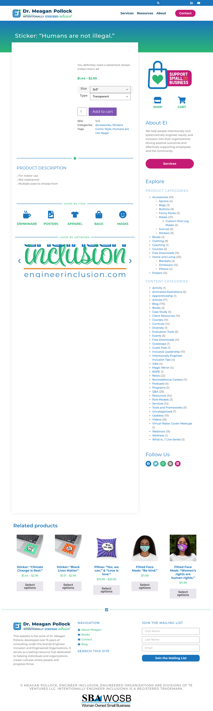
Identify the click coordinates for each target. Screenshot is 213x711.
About (161, 13)
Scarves (164, 229)
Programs (158, 387)
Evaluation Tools (163, 331)
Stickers (117, 125)
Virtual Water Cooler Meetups (172, 423)
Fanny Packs (167, 213)
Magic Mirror (160, 367)
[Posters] (51, 214)
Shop (157, 107)
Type (84, 95)
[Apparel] (75, 214)
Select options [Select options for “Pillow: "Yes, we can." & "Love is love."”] (106, 590)
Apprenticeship (162, 295)
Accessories (103, 125)
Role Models (160, 399)
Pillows (163, 269)
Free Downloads (163, 253)
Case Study (159, 311)
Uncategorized (162, 411)
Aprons (164, 201)
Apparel (74, 224)
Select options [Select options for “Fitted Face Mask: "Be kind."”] (145, 586)
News (156, 375)
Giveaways (159, 343)
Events (156, 335)
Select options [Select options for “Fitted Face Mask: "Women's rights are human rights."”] (183, 593)
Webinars (158, 431)
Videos (156, 419)
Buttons (164, 209)
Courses (157, 249)
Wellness (158, 435)
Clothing (158, 241)
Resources (145, 13)
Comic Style (103, 129)
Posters (51, 224)
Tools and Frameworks (167, 407)
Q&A (155, 391)
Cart (182, 107)
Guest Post (159, 347)
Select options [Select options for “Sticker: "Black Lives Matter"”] (68, 586)
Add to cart (104, 111)
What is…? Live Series (166, 439)
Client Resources (163, 315)
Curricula (158, 323)
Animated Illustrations (167, 292)
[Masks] (123, 214)
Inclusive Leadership (166, 351)
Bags (99, 224)
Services (126, 13)
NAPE (156, 371)
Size (84, 88)
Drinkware (27, 224)
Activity (157, 288)
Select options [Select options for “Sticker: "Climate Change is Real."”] (30, 586)
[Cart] (182, 100)
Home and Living (163, 257)
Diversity (158, 327)
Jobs (155, 363)
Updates (158, 415)
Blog (155, 303)
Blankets (165, 261)
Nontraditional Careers (167, 379)
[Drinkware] (27, 214)
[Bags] (99, 214)
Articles (157, 299)
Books (156, 237)
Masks (122, 224)
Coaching (158, 245)
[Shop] (158, 100)
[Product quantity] (82, 111)
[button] (158, 2)
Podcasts (158, 383)
